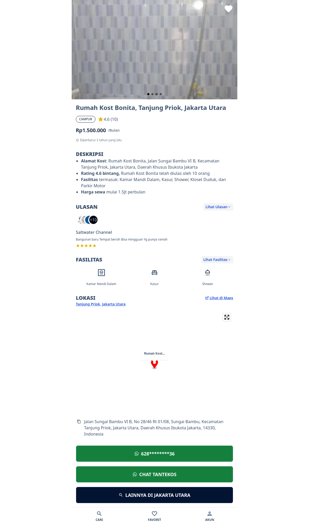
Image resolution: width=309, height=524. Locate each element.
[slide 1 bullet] (148, 94)
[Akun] (209, 516)
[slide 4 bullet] (161, 94)
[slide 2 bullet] (152, 94)
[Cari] (99, 516)
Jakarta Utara (114, 304)
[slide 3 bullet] (156, 94)
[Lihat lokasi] (154, 453)
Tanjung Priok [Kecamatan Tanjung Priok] (88, 304)
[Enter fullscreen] (227, 317)
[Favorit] (154, 516)
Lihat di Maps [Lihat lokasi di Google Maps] (219, 297)
